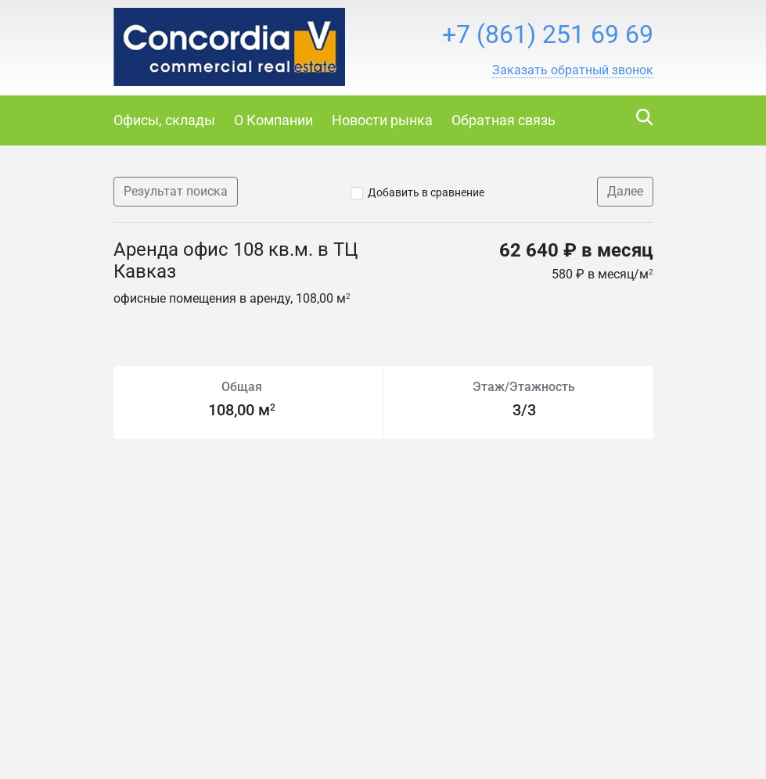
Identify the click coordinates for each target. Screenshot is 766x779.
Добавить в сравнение (426, 192)
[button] (572, 70)
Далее (625, 191)
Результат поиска (176, 191)
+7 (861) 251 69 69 (547, 34)
